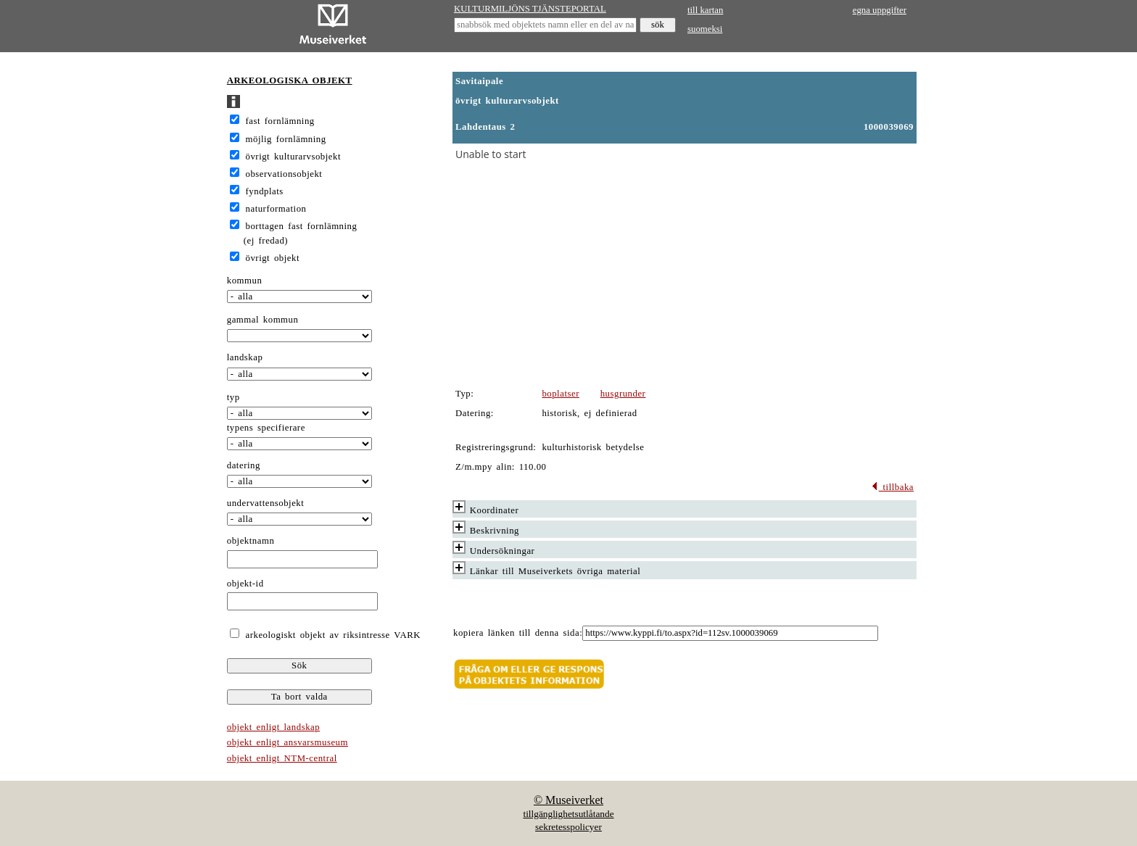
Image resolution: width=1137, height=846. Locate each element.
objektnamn (251, 541)
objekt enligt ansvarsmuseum (287, 742)
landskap (245, 357)
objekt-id (245, 583)
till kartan (705, 10)
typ (233, 397)
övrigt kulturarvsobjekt (293, 157)
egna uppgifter (879, 10)
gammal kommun (263, 320)
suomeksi (704, 29)
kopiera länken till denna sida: (517, 633)
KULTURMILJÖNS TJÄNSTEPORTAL (530, 9)
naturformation (276, 209)
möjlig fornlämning (286, 139)
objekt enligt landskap (273, 727)
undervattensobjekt (266, 503)
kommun (244, 280)
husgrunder (623, 394)
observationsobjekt (284, 174)
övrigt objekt (272, 258)
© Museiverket (568, 800)
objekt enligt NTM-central (282, 758)
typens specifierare (266, 428)
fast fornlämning (280, 121)
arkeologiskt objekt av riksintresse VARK (331, 635)
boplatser (560, 394)
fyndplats (265, 191)
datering (243, 465)
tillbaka (892, 487)
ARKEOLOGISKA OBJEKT (289, 80)
